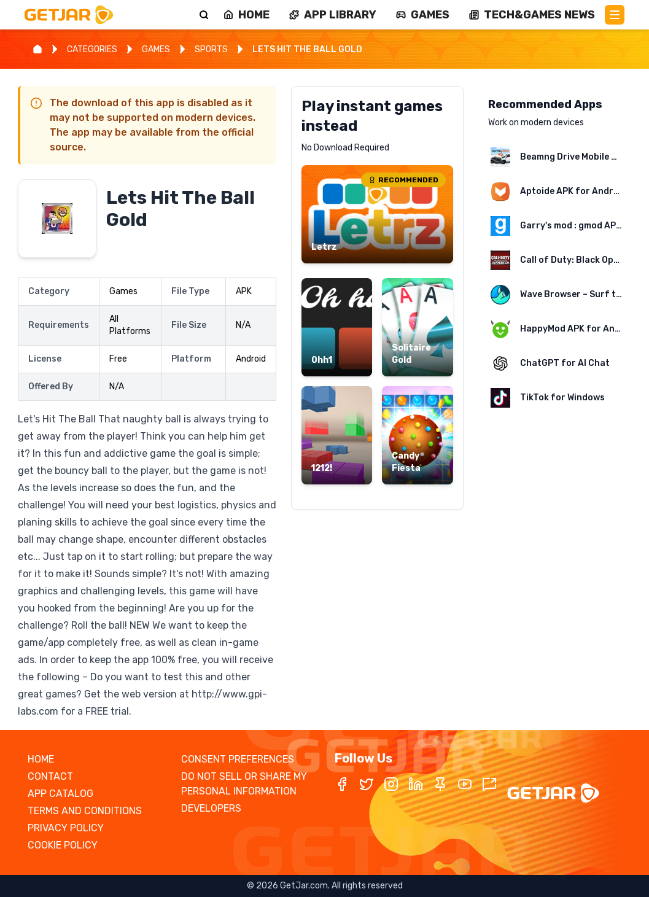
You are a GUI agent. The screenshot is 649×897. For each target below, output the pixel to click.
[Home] (37, 49)
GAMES (156, 49)
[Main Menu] (614, 15)
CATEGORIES (92, 49)
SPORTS (211, 49)
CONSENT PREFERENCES (237, 759)
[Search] (204, 15)
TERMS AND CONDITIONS (85, 811)
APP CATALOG (60, 793)
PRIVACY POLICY (66, 828)
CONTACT (50, 776)
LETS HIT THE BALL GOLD (307, 49)
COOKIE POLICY (63, 845)
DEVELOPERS (211, 808)
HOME (41, 759)
